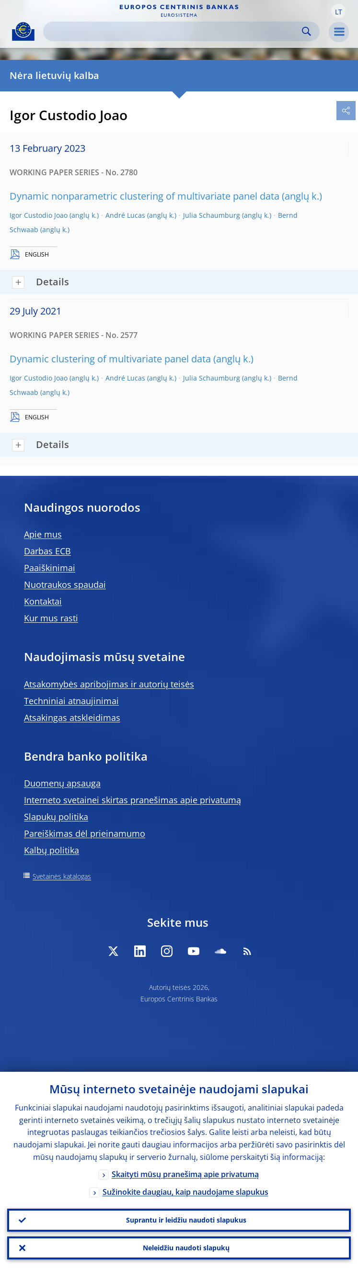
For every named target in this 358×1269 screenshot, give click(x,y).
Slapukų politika (56, 816)
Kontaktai (43, 601)
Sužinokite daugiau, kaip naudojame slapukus (185, 1192)
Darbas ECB (47, 551)
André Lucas (125, 215)
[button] (338, 11)
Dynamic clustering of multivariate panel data (110, 358)
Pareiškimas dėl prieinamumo (84, 833)
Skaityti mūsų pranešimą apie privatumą (185, 1174)
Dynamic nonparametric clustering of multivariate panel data (144, 196)
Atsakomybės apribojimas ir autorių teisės (109, 684)
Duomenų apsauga (62, 783)
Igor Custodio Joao (39, 215)
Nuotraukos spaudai (65, 584)
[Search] (174, 31)
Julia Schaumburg (211, 215)
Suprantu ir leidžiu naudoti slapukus (186, 1219)
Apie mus (43, 534)
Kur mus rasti (51, 618)
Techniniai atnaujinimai (71, 701)
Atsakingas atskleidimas (72, 717)
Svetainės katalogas (62, 876)
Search (306, 31)
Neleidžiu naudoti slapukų (186, 1247)
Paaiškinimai (49, 567)
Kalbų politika (51, 850)
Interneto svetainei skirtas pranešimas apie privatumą (132, 800)
